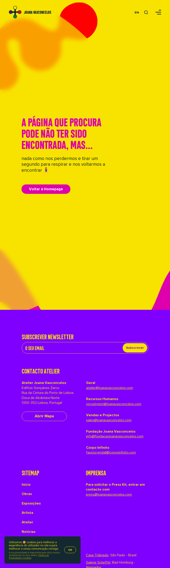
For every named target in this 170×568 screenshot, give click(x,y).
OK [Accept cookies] (70, 550)
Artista (27, 512)
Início (26, 484)
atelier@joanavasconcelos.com (109, 388)
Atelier (27, 522)
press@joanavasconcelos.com (109, 494)
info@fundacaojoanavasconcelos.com (114, 436)
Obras (27, 494)
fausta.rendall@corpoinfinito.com (111, 452)
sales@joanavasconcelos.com (108, 420)
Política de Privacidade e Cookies (29, 556)
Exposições (31, 503)
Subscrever (135, 348)
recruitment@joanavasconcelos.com (113, 404)
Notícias (28, 531)
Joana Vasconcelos (37, 12)
